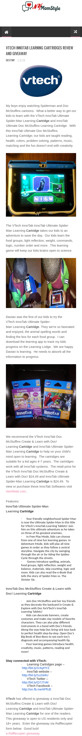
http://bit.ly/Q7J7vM (35, 682)
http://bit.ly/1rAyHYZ (35, 668)
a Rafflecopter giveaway (23, 733)
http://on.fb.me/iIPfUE (36, 689)
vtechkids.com (16, 491)
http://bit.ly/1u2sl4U (35, 675)
